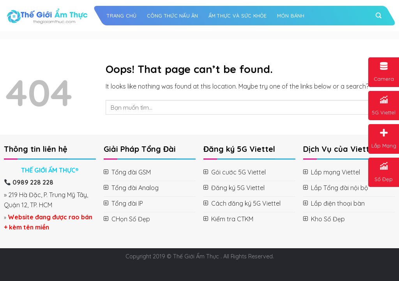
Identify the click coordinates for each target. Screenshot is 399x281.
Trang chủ (121, 15)
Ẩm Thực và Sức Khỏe (237, 15)
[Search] (378, 15)
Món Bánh (291, 15)
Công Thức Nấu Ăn (172, 15)
